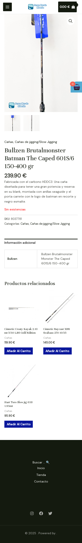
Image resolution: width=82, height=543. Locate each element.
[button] (71, 21)
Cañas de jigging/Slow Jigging (36, 142)
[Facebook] (41, 513)
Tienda (41, 475)
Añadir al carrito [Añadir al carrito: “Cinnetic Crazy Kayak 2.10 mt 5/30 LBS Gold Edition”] (19, 351)
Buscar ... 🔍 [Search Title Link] (41, 462)
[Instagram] (32, 513)
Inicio (41, 468)
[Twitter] (50, 513)
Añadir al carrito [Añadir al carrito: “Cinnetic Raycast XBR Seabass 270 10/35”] (57, 351)
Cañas (8, 142)
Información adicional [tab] (19, 243)
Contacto (41, 481)
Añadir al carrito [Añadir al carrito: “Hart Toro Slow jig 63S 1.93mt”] (19, 424)
